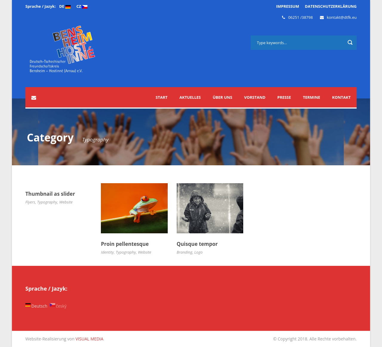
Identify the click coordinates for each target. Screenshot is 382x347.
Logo (198, 252)
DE (64, 6)
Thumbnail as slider (50, 193)
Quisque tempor (197, 243)
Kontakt (341, 97)
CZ (81, 6)
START (162, 97)
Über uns (222, 97)
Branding (184, 252)
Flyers (30, 202)
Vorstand (254, 97)
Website (66, 202)
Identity (107, 252)
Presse (284, 97)
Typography (47, 202)
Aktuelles (190, 97)
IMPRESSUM (287, 6)
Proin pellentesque (125, 243)
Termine (311, 97)
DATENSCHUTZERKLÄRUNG (331, 6)
